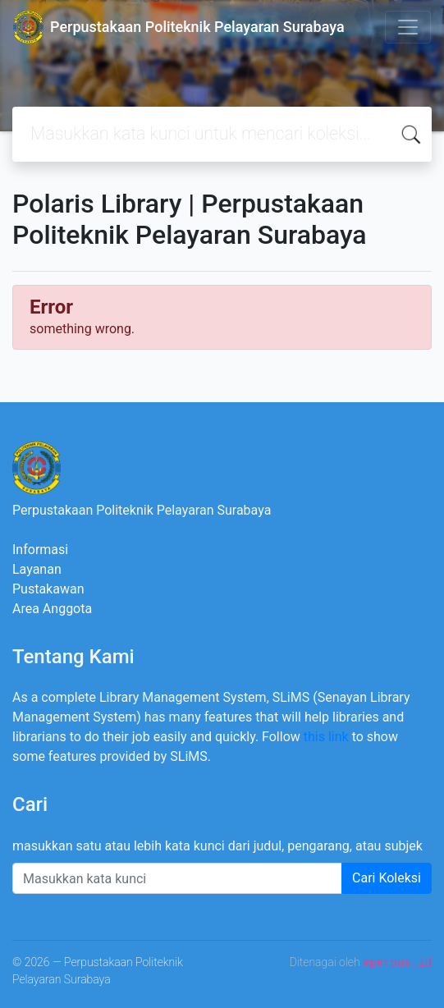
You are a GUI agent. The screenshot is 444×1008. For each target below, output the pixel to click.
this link (326, 737)
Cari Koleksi (386, 878)
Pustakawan (48, 589)
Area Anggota (52, 608)
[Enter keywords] (177, 878)
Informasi (40, 549)
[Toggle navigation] (408, 27)
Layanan (37, 569)
